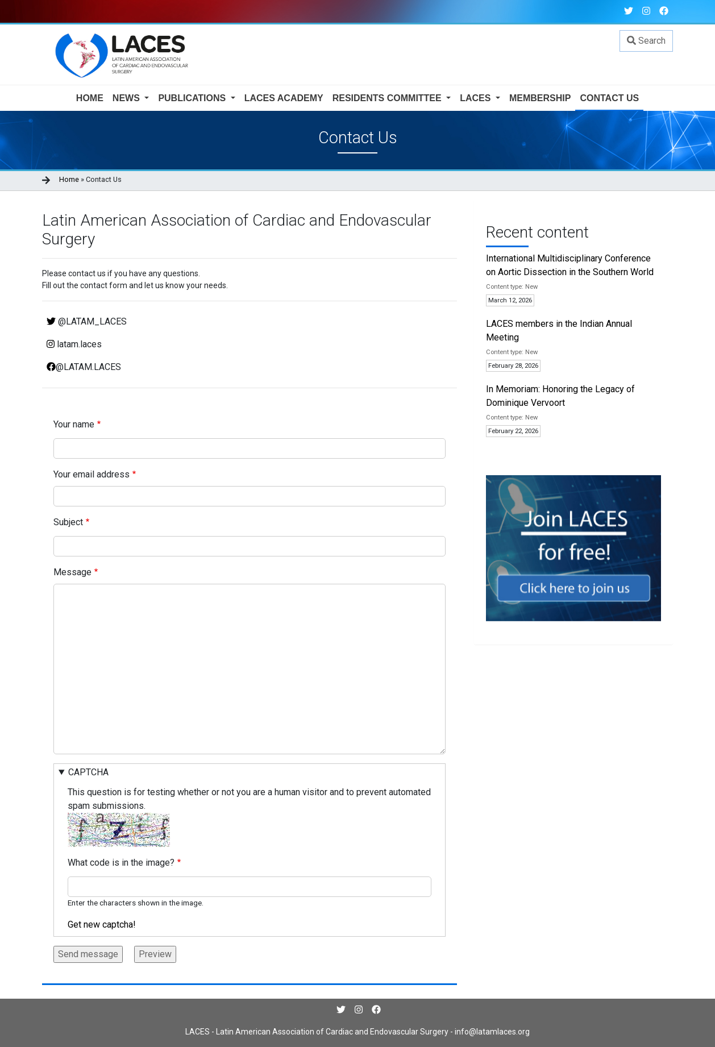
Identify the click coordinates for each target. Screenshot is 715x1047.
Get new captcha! (102, 924)
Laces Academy (283, 98)
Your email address (91, 474)
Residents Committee (388, 98)
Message (72, 572)
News (127, 98)
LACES (476, 98)
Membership (540, 98)
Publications (193, 98)
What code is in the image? (121, 862)
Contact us (609, 98)
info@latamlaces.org (491, 1031)
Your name (73, 424)
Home (89, 98)
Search (646, 40)
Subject (68, 522)
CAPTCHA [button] (88, 772)
